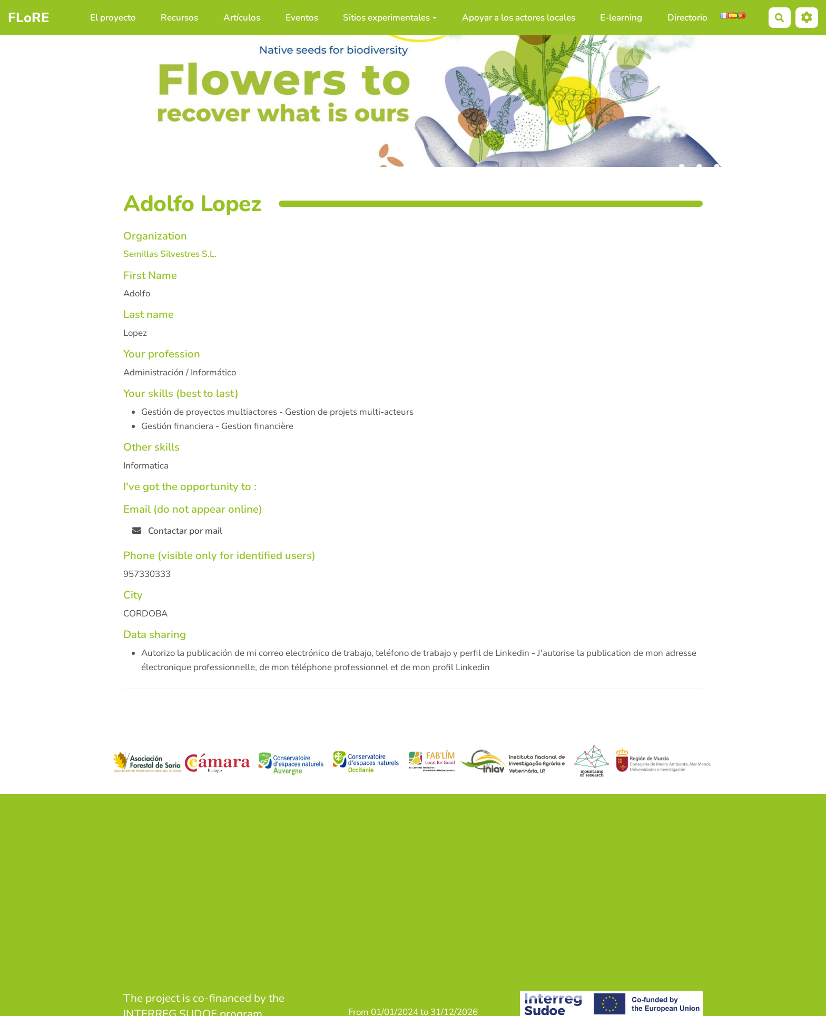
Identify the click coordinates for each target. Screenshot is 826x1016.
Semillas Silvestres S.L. (170, 254)
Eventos (302, 18)
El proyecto (113, 18)
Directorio (687, 18)
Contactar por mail (177, 531)
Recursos (179, 18)
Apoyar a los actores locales (518, 18)
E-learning (621, 18)
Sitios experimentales (390, 18)
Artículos (241, 18)
